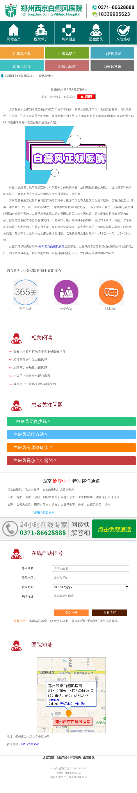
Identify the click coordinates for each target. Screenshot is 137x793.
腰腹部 (100, 497)
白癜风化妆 (23, 504)
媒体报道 (69, 37)
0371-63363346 (30, 744)
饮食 (54, 504)
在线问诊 (62, 757)
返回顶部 (48, 757)
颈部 (37, 497)
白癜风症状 (112, 54)
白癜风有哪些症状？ (33, 447)
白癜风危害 (68, 504)
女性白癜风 (50, 489)
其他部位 (113, 497)
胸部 (28, 497)
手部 (72, 497)
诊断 (81, 504)
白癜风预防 (67, 66)
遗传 (107, 504)
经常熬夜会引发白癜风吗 (30, 359)
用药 (37, 504)
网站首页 (14, 37)
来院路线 (123, 37)
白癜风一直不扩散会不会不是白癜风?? (39, 351)
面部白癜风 (85, 497)
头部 (10, 497)
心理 (10, 504)
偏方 (45, 504)
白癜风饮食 (43, 76)
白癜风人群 (22, 54)
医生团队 (96, 37)
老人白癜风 (32, 489)
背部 (19, 497)
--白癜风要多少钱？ (32, 421)
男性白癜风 (14, 489)
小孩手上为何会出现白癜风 (31, 376)
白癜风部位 (67, 54)
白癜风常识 (112, 66)
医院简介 (41, 37)
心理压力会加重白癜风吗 (30, 367)
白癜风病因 (94, 504)
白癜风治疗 (22, 66)
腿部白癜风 (50, 497)
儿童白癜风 (67, 489)
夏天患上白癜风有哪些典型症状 (34, 384)
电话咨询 (75, 757)
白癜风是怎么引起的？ (35, 460)
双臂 (63, 497)
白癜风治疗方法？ (30, 434)
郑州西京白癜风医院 (18, 76)
